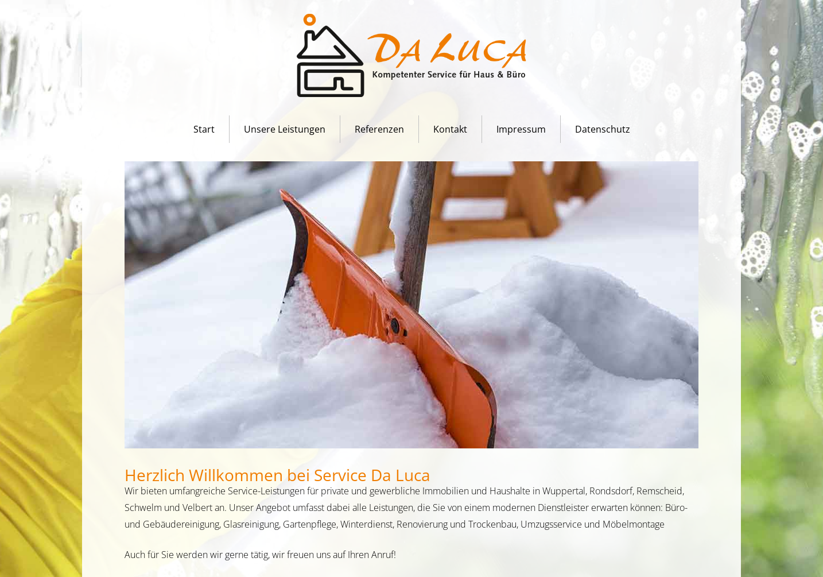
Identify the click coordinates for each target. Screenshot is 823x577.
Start (204, 129)
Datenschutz (602, 129)
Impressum (521, 129)
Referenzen (379, 129)
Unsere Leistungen (284, 129)
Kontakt (450, 129)
